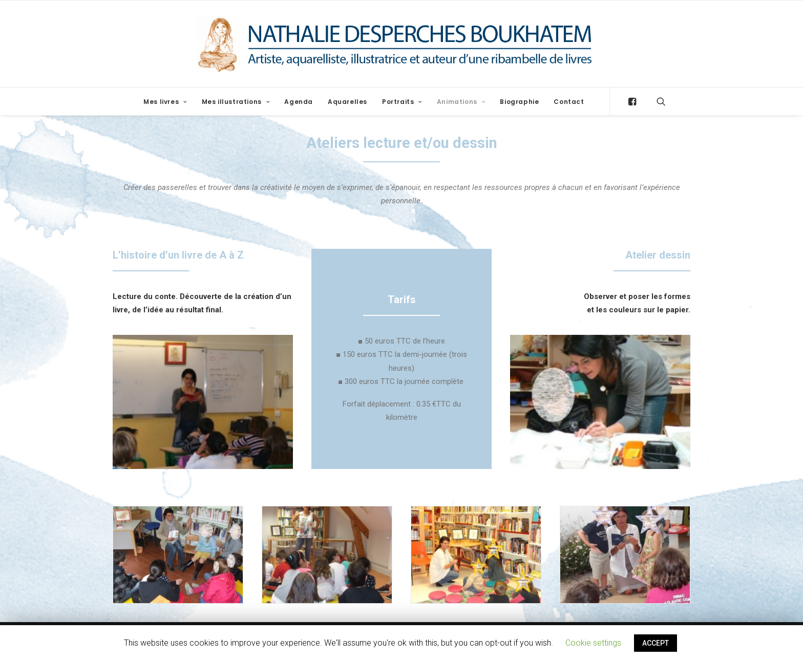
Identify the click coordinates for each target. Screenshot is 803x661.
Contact (569, 101)
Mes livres (164, 101)
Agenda (298, 101)
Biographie (519, 101)
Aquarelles (347, 101)
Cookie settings (593, 643)
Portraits (402, 101)
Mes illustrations (236, 101)
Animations (461, 101)
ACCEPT (655, 643)
